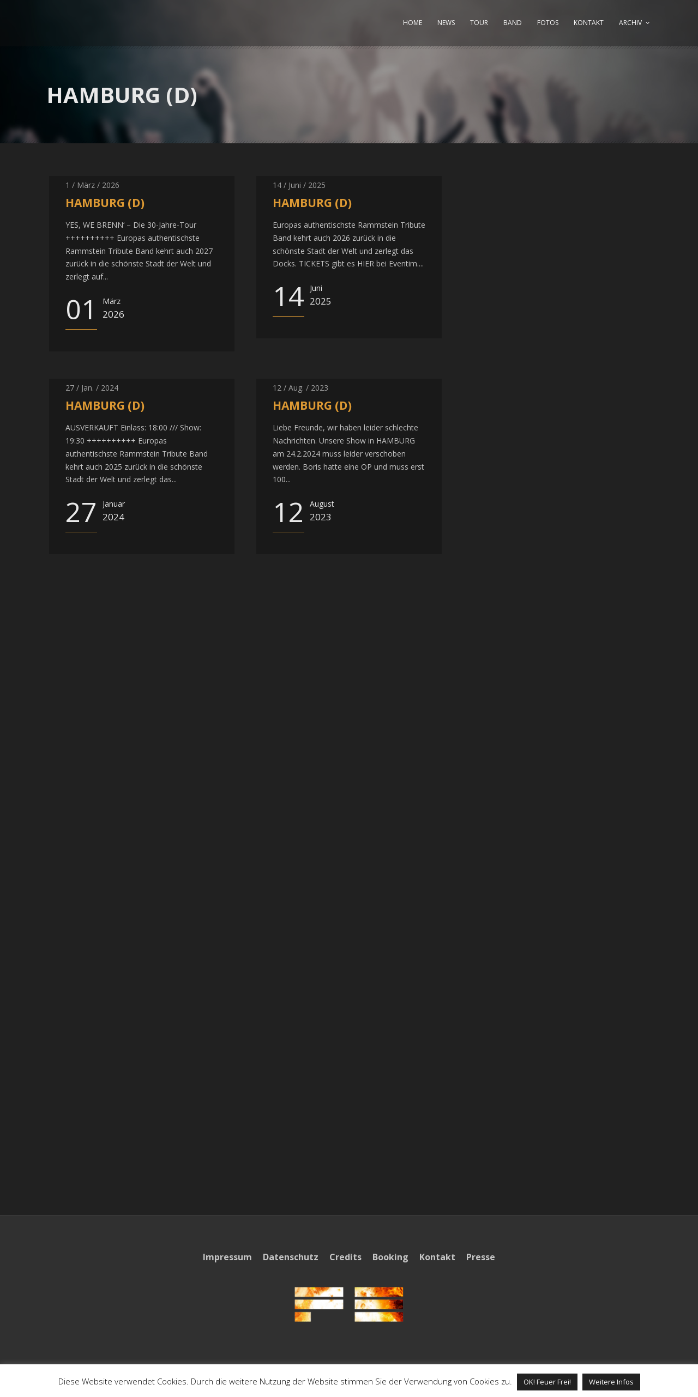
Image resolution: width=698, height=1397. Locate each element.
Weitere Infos (611, 1382)
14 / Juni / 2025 (299, 185)
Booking (390, 1257)
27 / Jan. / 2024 (91, 387)
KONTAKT (589, 22)
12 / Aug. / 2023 (300, 387)
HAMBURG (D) (105, 202)
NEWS (446, 22)
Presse (480, 1257)
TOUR (479, 22)
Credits (345, 1257)
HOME (412, 22)
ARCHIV (630, 22)
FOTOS (547, 22)
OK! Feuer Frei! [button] (547, 1382)
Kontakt (437, 1257)
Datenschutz (290, 1257)
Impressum (227, 1257)
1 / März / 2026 (92, 185)
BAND (512, 22)
